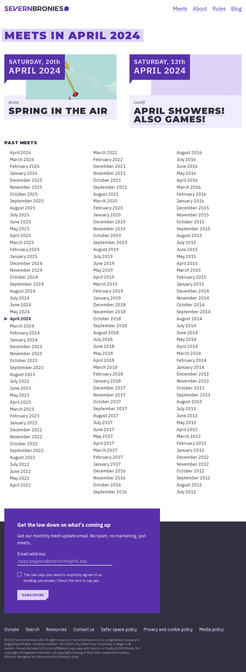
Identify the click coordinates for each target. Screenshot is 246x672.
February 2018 (108, 374)
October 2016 (107, 485)
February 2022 (108, 159)
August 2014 (189, 318)
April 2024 (20, 318)
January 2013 (190, 450)
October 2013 (190, 388)
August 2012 (189, 485)
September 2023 (27, 367)
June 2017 (103, 429)
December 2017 (109, 388)
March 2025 (22, 242)
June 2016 (187, 166)
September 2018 (110, 325)
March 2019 (105, 284)
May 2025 (20, 229)
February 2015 (191, 277)
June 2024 (20, 305)
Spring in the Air (58, 110)
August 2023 (22, 374)
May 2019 (103, 270)
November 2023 (26, 353)
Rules (219, 8)
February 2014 (191, 360)
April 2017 (103, 443)
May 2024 (20, 311)
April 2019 (103, 277)
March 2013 (189, 436)
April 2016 (187, 180)
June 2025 (20, 222)
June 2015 (187, 249)
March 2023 (22, 409)
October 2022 (24, 443)
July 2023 (19, 381)
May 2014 (186, 339)
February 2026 (25, 166)
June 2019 (103, 263)
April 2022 (20, 485)
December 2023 (26, 346)
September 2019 (110, 242)
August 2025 (22, 208)
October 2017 (107, 401)
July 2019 (103, 256)
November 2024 (26, 270)
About (200, 8)
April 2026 (20, 152)
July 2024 (19, 298)
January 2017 (107, 464)
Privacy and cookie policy (168, 629)
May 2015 (186, 256)
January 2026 (23, 173)
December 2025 (26, 180)
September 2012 (193, 478)
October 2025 (24, 194)
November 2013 (193, 381)
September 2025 (27, 201)
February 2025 (25, 249)
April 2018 (103, 360)
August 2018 (106, 332)
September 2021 (110, 187)
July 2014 (186, 325)
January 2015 (190, 284)
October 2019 (107, 235)
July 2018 (103, 339)
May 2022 (20, 478)
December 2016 (109, 471)
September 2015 (193, 229)
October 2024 (24, 277)
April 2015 (187, 263)
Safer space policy (119, 629)
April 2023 (20, 402)
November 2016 (109, 478)
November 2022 (26, 437)
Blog (236, 8)
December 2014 (193, 291)
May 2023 (20, 395)
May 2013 (186, 422)
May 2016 (186, 173)
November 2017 (109, 395)
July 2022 (19, 464)
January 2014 (190, 367)
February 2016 (191, 194)
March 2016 (189, 187)
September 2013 (193, 395)
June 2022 (20, 471)
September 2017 (110, 408)
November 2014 (193, 298)
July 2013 (186, 408)
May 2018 (103, 353)
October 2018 (107, 318)
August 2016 (189, 152)
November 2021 (109, 173)
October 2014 (190, 305)
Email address (31, 554)
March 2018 (105, 367)
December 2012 (193, 457)
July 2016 (186, 159)
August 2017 (106, 415)
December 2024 (26, 263)
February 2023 (25, 416)
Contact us (83, 629)
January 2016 (190, 201)
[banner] (36, 8)
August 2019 (106, 249)
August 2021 (106, 194)
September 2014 (193, 311)
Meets (180, 8)
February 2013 (191, 443)
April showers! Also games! (179, 115)
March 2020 (105, 201)
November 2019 (109, 229)
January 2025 (23, 256)
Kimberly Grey (68, 656)
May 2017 (103, 436)
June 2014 (187, 332)
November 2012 (193, 464)
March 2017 (105, 450)
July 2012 (186, 492)
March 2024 (22, 326)
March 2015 (189, 270)
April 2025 (20, 235)
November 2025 (26, 187)
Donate (11, 629)
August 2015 (189, 235)
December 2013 (193, 374)
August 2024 (22, 291)
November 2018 (109, 311)
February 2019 (108, 291)
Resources (56, 629)
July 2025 (19, 215)
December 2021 (109, 166)
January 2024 (23, 340)
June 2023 (20, 388)
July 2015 (186, 242)
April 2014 (187, 346)
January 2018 (107, 381)
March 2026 (22, 159)
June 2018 (103, 346)
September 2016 (110, 492)
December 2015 (193, 208)
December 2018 (109, 305)
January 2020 (107, 215)
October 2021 (107, 180)
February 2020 (108, 208)
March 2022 (105, 152)
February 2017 (108, 457)
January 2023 (23, 423)
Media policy (211, 629)
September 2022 (27, 450)
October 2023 (24, 360)
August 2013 (189, 401)
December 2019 (109, 222)
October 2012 (190, 471)
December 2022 (26, 430)
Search (32, 629)
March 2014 (189, 353)
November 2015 (193, 215)
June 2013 (187, 415)
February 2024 (25, 333)
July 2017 (103, 422)
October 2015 (190, 222)
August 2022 (22, 457)
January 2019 (107, 298)
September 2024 (27, 284)
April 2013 (187, 429)
